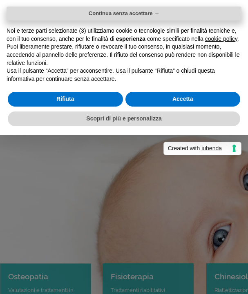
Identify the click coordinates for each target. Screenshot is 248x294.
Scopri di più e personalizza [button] (123, 118)
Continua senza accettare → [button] (124, 13)
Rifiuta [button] (65, 99)
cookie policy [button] (221, 39)
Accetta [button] (182, 99)
